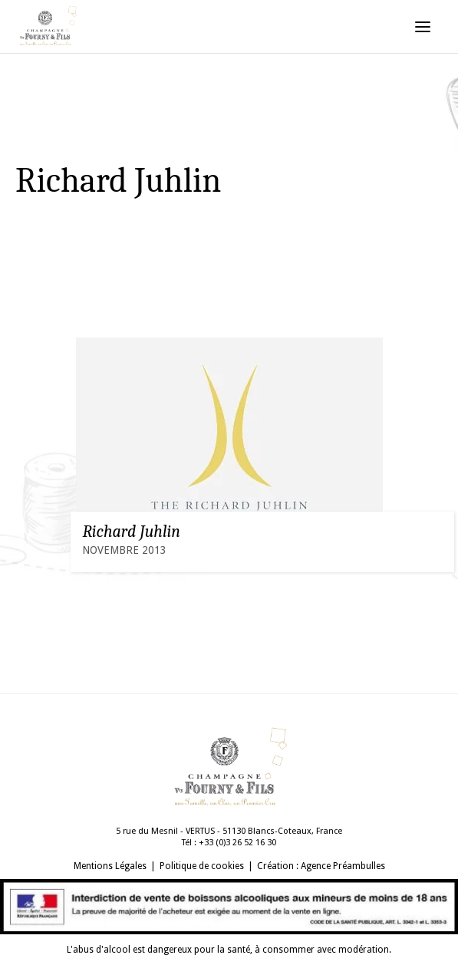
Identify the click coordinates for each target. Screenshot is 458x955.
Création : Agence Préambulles (321, 866)
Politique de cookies (202, 866)
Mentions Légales (110, 866)
